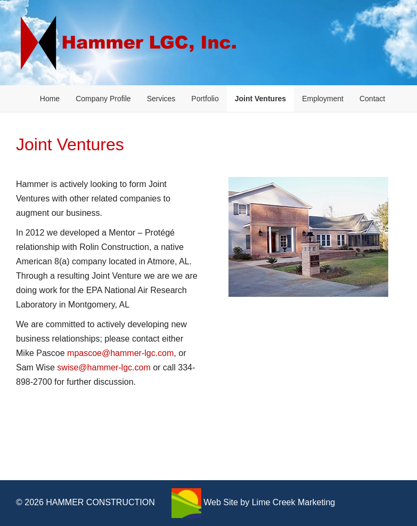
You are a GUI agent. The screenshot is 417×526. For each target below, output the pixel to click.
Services (161, 98)
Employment (323, 98)
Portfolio (204, 98)
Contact (372, 98)
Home (50, 98)
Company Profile (103, 98)
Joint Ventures (260, 98)
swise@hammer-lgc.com (103, 367)
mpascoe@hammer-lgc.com (120, 353)
